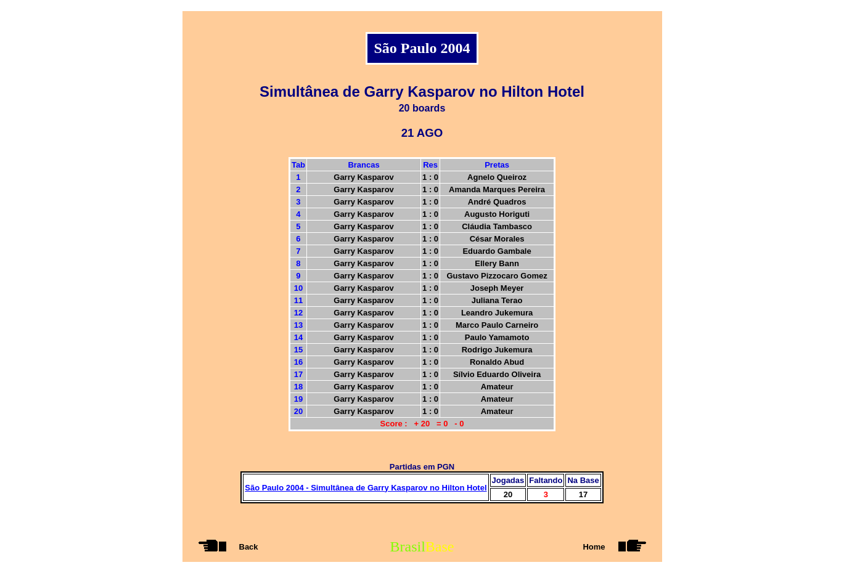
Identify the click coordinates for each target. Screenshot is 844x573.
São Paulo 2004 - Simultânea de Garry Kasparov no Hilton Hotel (365, 487)
